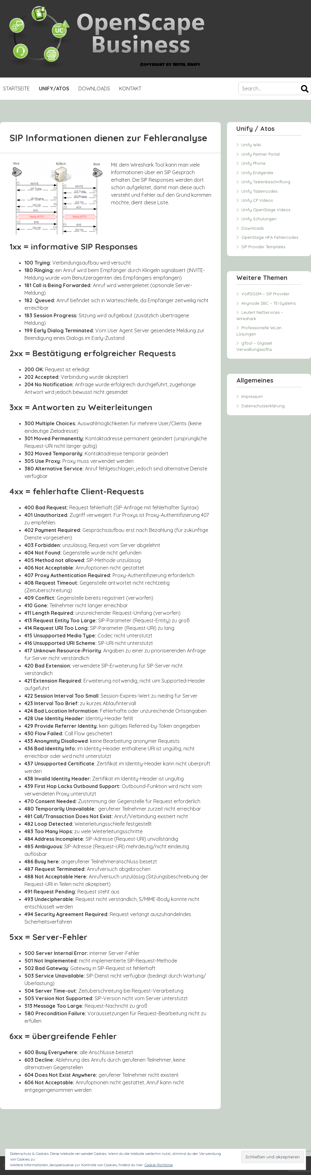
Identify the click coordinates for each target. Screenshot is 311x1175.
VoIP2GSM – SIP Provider (265, 293)
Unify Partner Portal (260, 154)
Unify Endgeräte (257, 172)
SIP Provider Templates (263, 246)
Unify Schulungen (259, 218)
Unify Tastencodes (259, 191)
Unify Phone (253, 163)
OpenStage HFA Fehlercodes (269, 237)
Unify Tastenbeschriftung (265, 181)
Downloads (94, 88)
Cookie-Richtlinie (159, 1164)
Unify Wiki (251, 144)
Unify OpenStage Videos (265, 209)
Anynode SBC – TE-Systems (268, 303)
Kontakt (130, 88)
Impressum (252, 396)
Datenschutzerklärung (263, 405)
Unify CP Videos (257, 200)
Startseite (16, 88)
